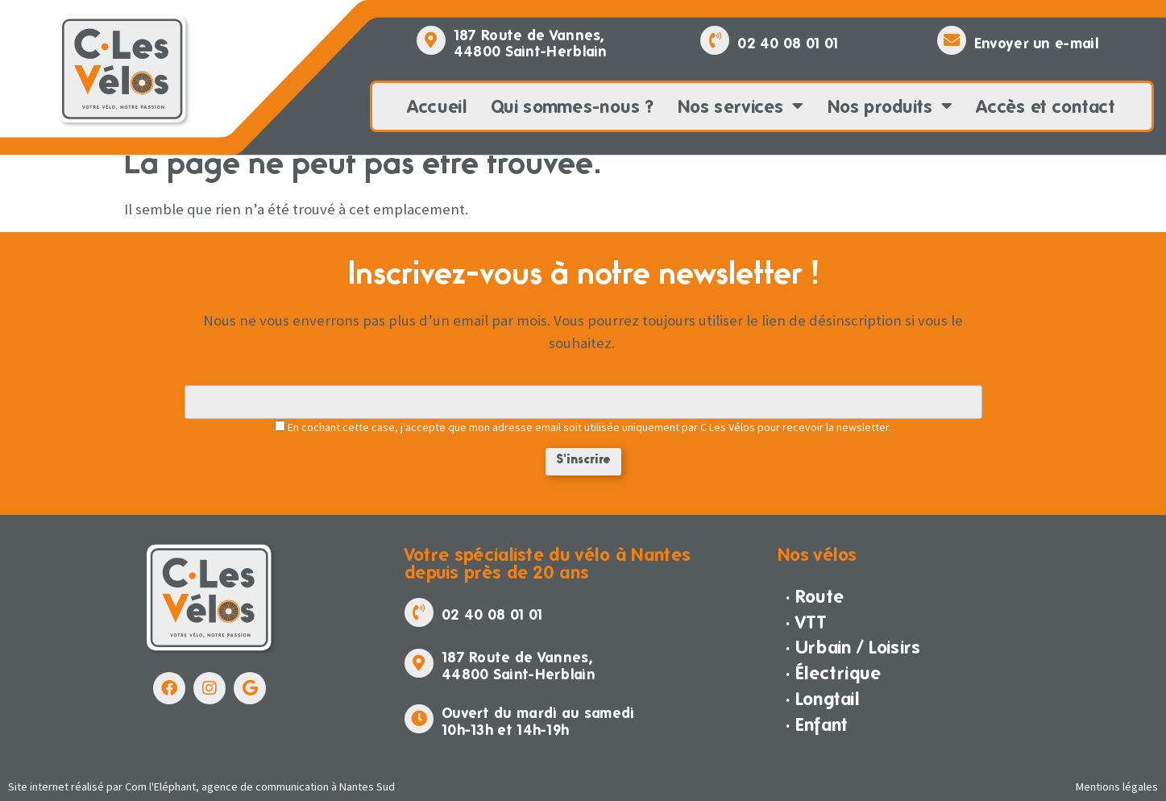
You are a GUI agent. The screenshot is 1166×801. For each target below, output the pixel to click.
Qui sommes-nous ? (572, 106)
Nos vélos (817, 554)
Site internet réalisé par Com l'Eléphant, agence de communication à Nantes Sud (201, 786)
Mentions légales (1117, 786)
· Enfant (817, 724)
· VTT (807, 622)
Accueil (437, 106)
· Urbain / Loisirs (853, 647)
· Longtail (822, 698)
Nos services (740, 106)
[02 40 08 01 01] (714, 40)
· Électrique (834, 673)
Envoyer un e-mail (1036, 43)
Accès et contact (1046, 106)
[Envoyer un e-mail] (951, 40)
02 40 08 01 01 (787, 43)
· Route (815, 596)
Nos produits (890, 106)
